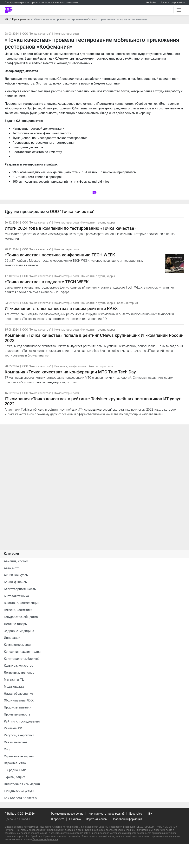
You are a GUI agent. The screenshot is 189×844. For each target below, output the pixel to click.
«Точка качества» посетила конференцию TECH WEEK (60, 254)
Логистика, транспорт (20, 672)
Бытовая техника (16, 596)
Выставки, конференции (70, 366)
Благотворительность (20, 589)
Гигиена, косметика (18, 610)
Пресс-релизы (20, 19)
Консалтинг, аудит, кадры (98, 222)
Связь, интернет (127, 303)
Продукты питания (17, 707)
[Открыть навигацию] (178, 10)
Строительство (15, 763)
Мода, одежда (14, 686)
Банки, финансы (16, 582)
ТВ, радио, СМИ (15, 770)
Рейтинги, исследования (22, 721)
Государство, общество (21, 617)
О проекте (57, 819)
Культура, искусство (18, 665)
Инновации (12, 638)
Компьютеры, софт (66, 33)
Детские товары (16, 624)
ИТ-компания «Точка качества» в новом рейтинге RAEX (61, 308)
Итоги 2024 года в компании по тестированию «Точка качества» (70, 228)
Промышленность (17, 714)
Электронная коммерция (22, 784)
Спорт (8, 749)
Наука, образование (18, 693)
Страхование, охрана (19, 756)
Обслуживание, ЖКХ (19, 700)
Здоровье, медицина (19, 631)
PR (6, 19)
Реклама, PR (13, 728)
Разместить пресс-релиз (67, 813)
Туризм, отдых (14, 777)
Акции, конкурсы (16, 575)
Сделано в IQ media (17, 819)
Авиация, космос (16, 561)
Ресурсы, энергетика (19, 735)
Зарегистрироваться (173, 2)
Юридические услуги (19, 791)
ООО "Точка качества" (36, 33)
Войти (152, 2)
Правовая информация (127, 819)
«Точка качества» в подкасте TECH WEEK (47, 281)
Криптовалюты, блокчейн (22, 659)
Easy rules (135, 813)
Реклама (75, 819)
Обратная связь (96, 819)
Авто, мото (11, 568)
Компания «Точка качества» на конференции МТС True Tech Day (70, 371)
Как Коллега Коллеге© (20, 798)
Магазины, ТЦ (14, 679)
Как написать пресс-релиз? (106, 813)
